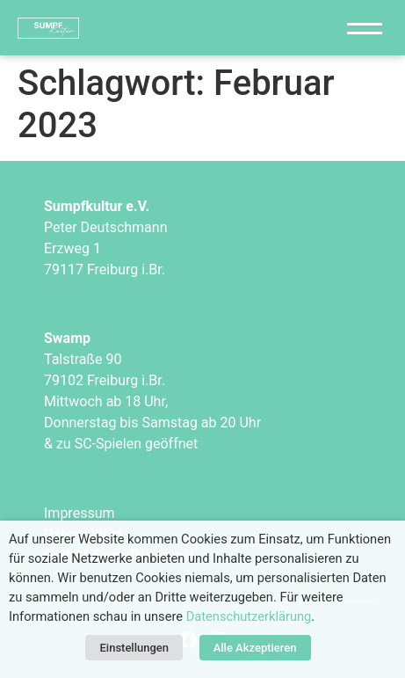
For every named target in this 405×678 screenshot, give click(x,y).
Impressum (79, 513)
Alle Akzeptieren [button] (255, 647)
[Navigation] (364, 27)
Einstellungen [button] (134, 647)
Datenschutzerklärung (249, 616)
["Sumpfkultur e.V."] (120, 28)
